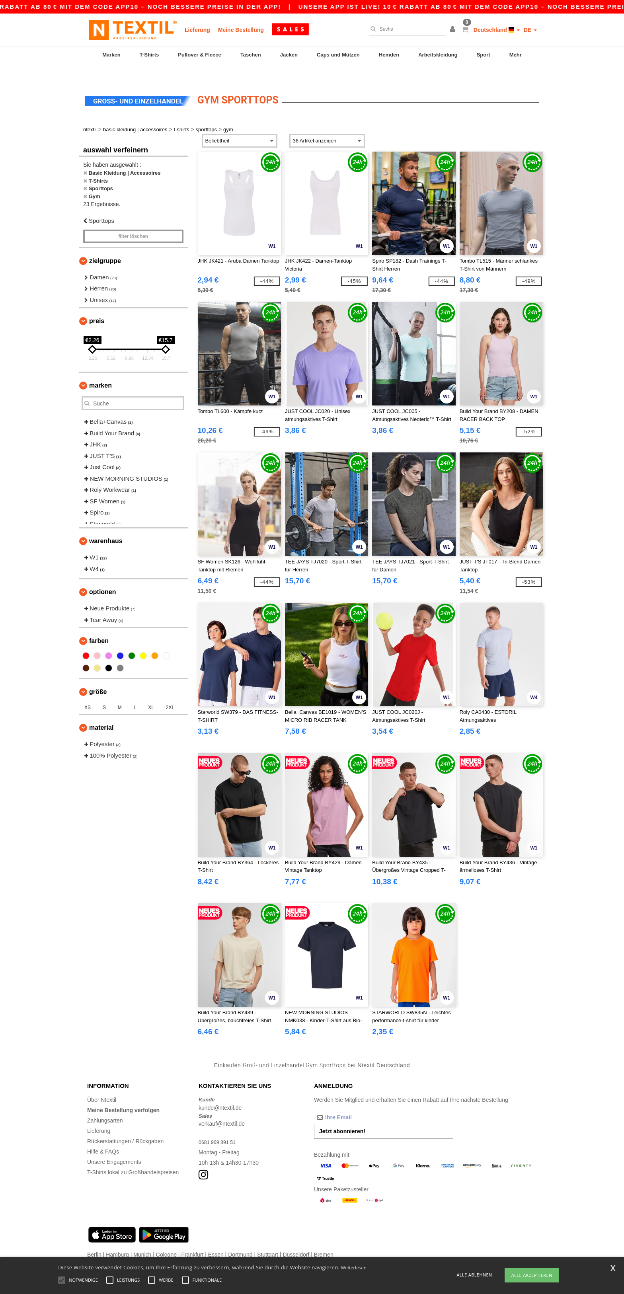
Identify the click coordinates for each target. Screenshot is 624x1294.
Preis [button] (96, 305)
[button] (454, 30)
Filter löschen (133, 221)
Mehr (515, 55)
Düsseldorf (296, 1239)
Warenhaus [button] (106, 525)
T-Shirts (149, 55)
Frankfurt (192, 1239)
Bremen (323, 1239)
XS (87, 692)
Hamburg (117, 1239)
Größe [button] (98, 676)
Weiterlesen (354, 1268)
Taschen (250, 55)
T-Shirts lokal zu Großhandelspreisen (133, 1157)
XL (151, 692)
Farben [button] (99, 625)
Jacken (289, 55)
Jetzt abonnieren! (342, 1116)
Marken (111, 55)
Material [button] (101, 712)
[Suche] (405, 29)
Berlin (94, 1239)
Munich (142, 1239)
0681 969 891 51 (219, 1127)
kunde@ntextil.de (220, 1092)
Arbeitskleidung (437, 55)
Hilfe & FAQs (103, 1136)
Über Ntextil (101, 1085)
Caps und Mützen (338, 55)
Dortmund (240, 1239)
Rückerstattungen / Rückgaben (125, 1126)
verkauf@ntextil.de (222, 1108)
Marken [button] (100, 370)
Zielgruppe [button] (105, 245)
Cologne (166, 1239)
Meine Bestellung (241, 30)
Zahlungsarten (105, 1105)
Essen (216, 1239)
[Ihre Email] (356, 1102)
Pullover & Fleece (199, 55)
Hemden (389, 55)
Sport (483, 55)
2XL (170, 692)
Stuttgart (267, 1239)
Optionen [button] (102, 576)
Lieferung (197, 30)
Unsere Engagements (114, 1147)
